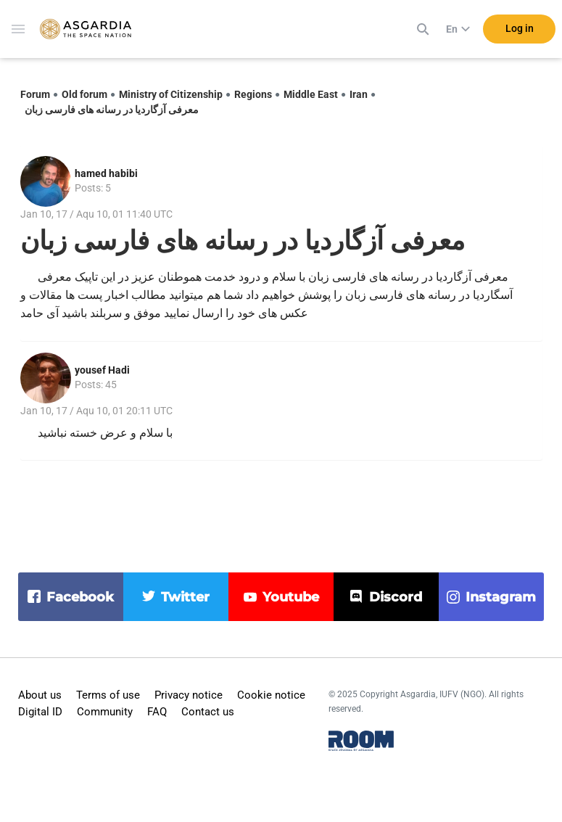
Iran (359, 94)
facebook (80, 597)
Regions (253, 94)
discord (395, 597)
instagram (501, 597)
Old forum (84, 94)
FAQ (157, 711)
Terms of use (108, 695)
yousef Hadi (102, 370)
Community (105, 711)
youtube (291, 597)
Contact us (207, 711)
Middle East (311, 94)
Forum (35, 94)
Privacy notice (188, 695)
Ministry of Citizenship (171, 94)
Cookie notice (271, 695)
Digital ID (40, 711)
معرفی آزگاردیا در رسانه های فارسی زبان (112, 109)
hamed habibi (106, 173)
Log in (519, 28)
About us (40, 695)
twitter (185, 597)
